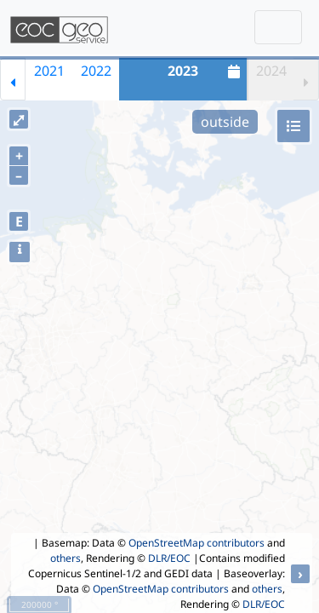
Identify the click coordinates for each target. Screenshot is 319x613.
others (65, 558)
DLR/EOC (169, 558)
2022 (96, 70)
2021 (49, 70)
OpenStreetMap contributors (196, 543)
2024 (271, 70)
